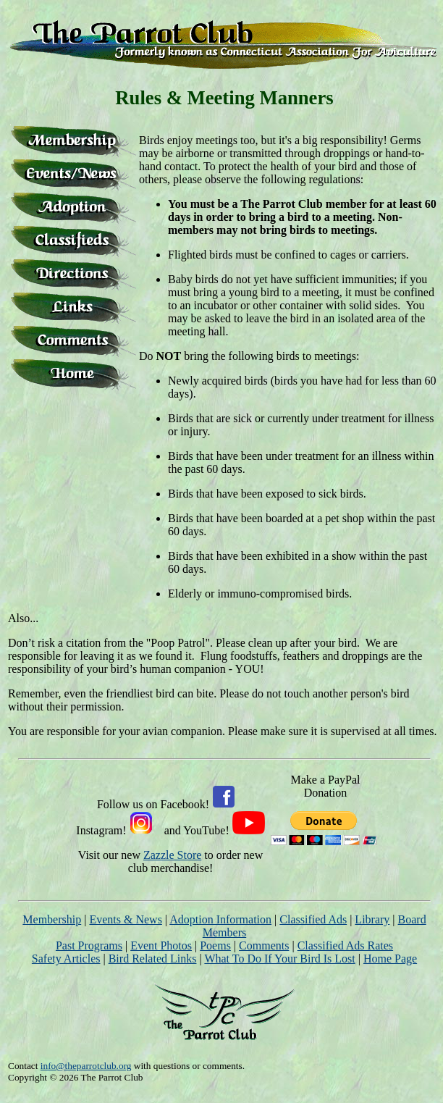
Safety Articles (66, 958)
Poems (215, 945)
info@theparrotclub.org (86, 1065)
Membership (51, 919)
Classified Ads (313, 919)
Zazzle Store (172, 855)
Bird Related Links (153, 958)
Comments (264, 945)
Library (372, 919)
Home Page (390, 958)
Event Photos (161, 945)
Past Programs (89, 945)
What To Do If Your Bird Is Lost (279, 958)
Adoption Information (220, 919)
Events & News (125, 919)
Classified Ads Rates (345, 945)
